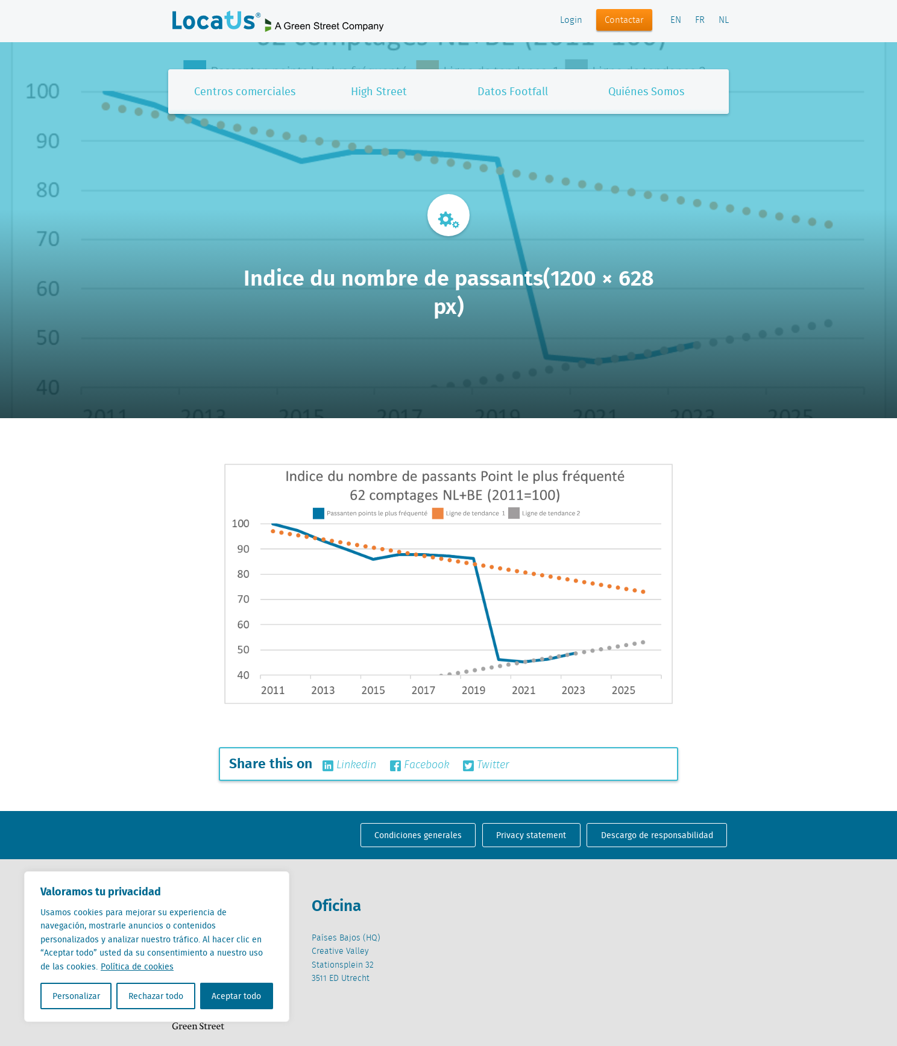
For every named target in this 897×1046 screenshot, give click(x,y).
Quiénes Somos (646, 91)
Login (571, 20)
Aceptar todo (236, 996)
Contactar (624, 20)
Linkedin (349, 765)
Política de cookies (137, 966)
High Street (379, 91)
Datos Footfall (512, 91)
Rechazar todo (155, 996)
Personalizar (76, 996)
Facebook (419, 765)
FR (700, 20)
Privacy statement (531, 835)
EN (675, 20)
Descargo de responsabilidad (657, 835)
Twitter (486, 765)
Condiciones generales (418, 835)
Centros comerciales (244, 91)
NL (724, 20)
